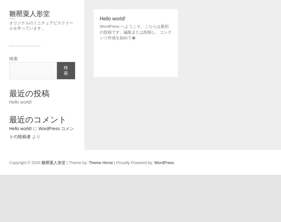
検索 (13, 58)
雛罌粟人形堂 (29, 14)
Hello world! (20, 102)
